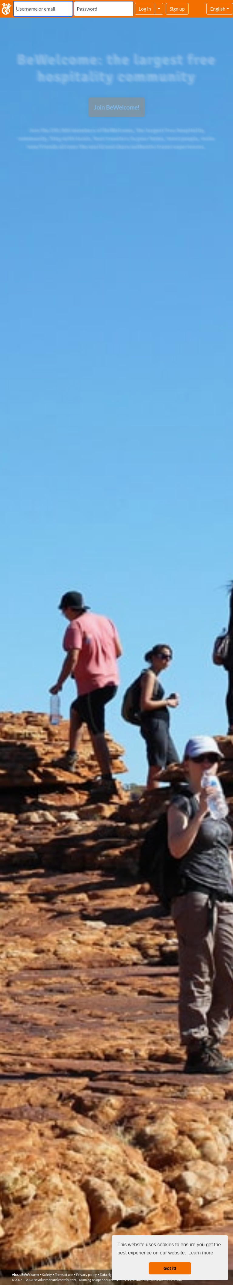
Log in (145, 9)
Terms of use (64, 1275)
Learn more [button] (200, 1252)
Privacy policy (86, 1275)
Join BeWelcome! (117, 107)
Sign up (177, 9)
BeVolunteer (43, 1280)
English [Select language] (217, 9)
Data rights (108, 1275)
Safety (47, 1275)
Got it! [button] (170, 1268)
